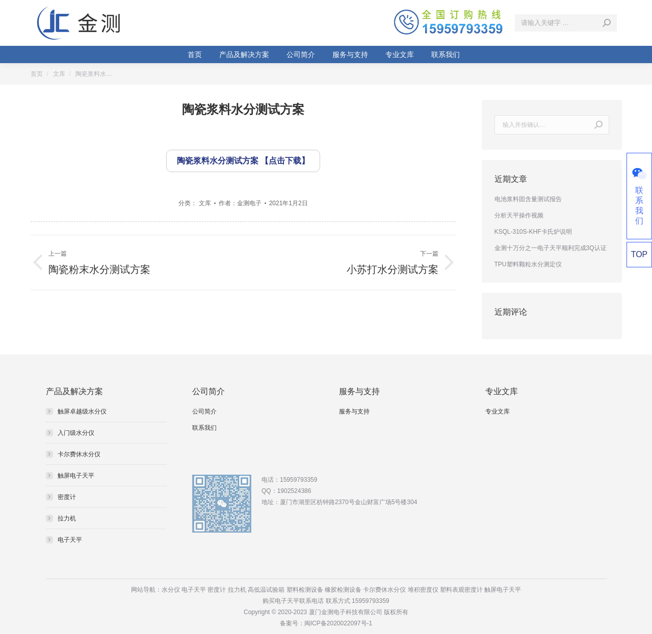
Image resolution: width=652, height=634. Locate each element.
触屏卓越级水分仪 (82, 411)
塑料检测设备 (304, 589)
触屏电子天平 (76, 475)
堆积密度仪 (423, 589)
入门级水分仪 (76, 432)
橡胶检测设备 (343, 589)
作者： (240, 203)
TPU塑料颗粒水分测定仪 (528, 264)
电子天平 (70, 539)
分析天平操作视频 (518, 215)
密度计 (67, 497)
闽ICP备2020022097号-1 (338, 623)
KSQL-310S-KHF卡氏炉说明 (533, 231)
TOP (639, 254)
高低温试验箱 (266, 589)
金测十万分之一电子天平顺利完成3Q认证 (550, 248)
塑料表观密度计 (461, 589)
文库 (205, 203)
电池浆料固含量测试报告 (528, 199)
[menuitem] (194, 54)
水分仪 (171, 589)
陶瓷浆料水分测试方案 (217, 160)
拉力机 (67, 518)
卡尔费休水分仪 (79, 454)
